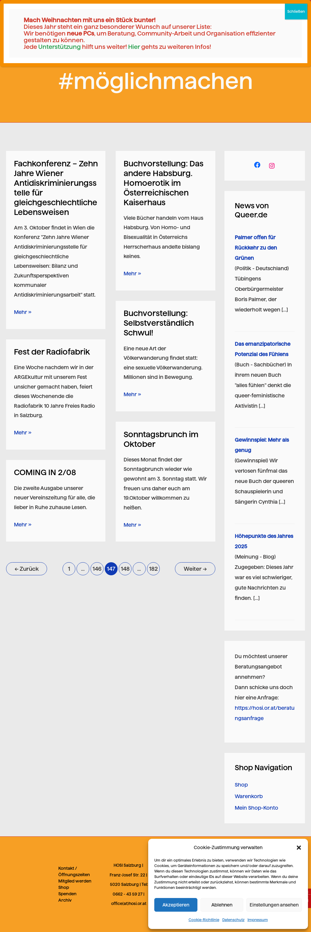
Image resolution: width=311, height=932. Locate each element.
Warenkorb (249, 796)
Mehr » (22, 311)
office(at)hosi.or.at (128, 903)
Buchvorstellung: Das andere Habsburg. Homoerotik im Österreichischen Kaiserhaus (163, 183)
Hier (134, 46)
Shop (241, 784)
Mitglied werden (74, 881)
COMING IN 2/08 (45, 472)
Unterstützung (59, 46)
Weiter (195, 569)
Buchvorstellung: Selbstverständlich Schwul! (159, 323)
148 (125, 569)
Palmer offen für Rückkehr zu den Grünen (256, 248)
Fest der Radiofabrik (52, 351)
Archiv (65, 900)
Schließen (296, 11)
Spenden (67, 893)
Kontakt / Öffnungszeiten (74, 871)
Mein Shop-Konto (256, 808)
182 (153, 569)
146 (97, 569)
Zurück (27, 569)
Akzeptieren (175, 904)
